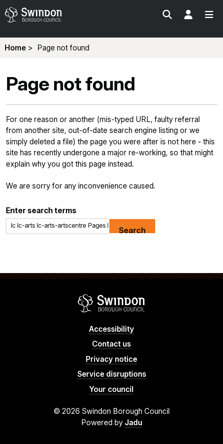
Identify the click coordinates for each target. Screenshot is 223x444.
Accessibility (111, 329)
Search (167, 15)
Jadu (133, 422)
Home (15, 47)
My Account (188, 15)
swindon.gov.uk (57, 14)
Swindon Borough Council (111, 303)
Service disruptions (111, 374)
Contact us (111, 344)
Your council (111, 389)
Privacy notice (111, 359)
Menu (208, 15)
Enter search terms (41, 210)
